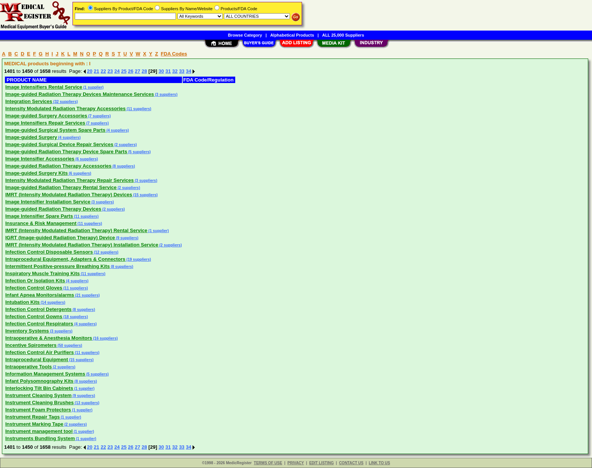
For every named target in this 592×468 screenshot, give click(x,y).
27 (137, 71)
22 (103, 71)
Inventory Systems (27, 331)
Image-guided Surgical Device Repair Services (59, 144)
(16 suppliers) (105, 338)
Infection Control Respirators (39, 323)
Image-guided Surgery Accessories (46, 116)
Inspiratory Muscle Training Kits (42, 273)
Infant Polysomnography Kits (39, 381)
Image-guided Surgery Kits (36, 173)
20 (89, 71)
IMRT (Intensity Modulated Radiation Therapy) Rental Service (76, 230)
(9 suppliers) (126, 238)
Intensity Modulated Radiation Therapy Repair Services (69, 180)
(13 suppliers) (86, 403)
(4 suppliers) (117, 130)
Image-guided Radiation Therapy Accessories (58, 166)
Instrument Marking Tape (34, 424)
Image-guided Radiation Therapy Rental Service (61, 187)
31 (168, 71)
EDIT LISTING (321, 463)
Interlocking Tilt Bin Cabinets (39, 388)
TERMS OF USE (268, 463)
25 (123, 71)
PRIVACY (295, 463)
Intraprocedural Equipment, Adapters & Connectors (65, 259)
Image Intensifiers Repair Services (45, 123)
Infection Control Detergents (38, 309)
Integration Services (28, 101)
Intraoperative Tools (28, 366)
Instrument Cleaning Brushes (39, 402)
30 (161, 71)
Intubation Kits (22, 302)
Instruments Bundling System (40, 438)
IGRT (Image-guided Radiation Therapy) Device (60, 237)
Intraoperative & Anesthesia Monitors (48, 338)
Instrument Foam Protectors (38, 410)
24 (117, 71)
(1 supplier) (93, 87)
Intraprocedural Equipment (36, 359)
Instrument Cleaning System (38, 395)
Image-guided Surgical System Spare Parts (55, 130)
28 (144, 71)
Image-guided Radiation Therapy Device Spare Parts (66, 151)
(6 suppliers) (86, 159)
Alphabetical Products (292, 35)
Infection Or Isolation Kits (35, 280)
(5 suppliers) (139, 152)
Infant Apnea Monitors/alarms (39, 295)
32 (174, 71)
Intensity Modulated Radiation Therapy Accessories (65, 108)
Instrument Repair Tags (32, 417)
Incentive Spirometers (31, 345)
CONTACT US (351, 463)
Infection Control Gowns (33, 316)
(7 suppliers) (99, 116)
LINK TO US (379, 463)
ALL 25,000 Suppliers (343, 35)
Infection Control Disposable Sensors (49, 252)
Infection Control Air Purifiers (39, 352)
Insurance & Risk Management (41, 223)
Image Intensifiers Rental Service (43, 87)
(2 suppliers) (125, 145)
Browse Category (245, 35)
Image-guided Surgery (31, 137)
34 (188, 71)
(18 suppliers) (75, 317)
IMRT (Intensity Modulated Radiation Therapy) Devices (68, 194)
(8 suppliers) (123, 166)
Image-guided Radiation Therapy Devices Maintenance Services (79, 94)
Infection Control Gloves (33, 288)
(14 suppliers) (52, 302)
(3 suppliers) (165, 94)
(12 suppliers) (106, 252)
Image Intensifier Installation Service (47, 202)
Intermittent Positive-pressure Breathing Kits (57, 266)
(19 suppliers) (138, 259)
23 (110, 71)
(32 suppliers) (65, 102)
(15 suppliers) (145, 195)
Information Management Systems (45, 374)
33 (181, 71)
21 (96, 71)
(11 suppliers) (138, 109)
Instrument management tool (38, 431)
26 (130, 71)
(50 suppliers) (69, 345)
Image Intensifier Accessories (39, 159)
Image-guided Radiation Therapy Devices (53, 209)
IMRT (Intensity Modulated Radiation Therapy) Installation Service (81, 245)
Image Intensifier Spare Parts (39, 216)
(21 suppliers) (87, 295)
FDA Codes (174, 54)
